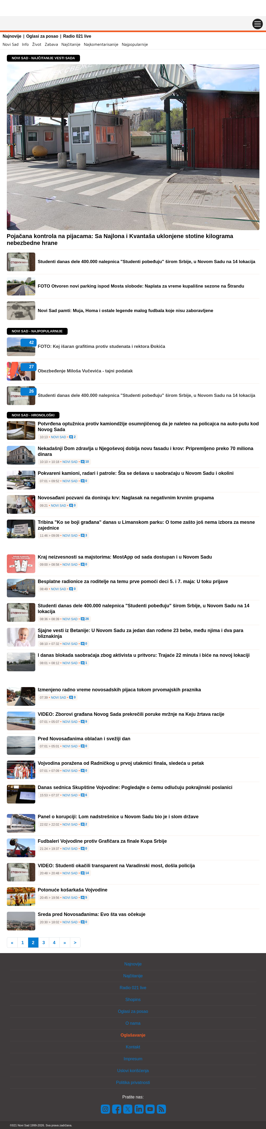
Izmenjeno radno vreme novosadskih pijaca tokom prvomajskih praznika (119, 689)
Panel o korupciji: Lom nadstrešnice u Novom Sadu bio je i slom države (118, 816)
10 (85, 462)
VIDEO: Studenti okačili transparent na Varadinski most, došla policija (116, 865)
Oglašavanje (133, 1035)
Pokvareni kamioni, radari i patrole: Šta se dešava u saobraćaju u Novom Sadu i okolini (136, 473)
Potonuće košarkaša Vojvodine (73, 890)
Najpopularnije (135, 44)
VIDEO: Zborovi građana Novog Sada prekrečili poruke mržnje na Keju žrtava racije (131, 714)
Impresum (133, 1059)
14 (85, 873)
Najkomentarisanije (101, 44)
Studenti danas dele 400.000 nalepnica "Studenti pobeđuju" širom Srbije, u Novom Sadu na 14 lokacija (146, 395)
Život (36, 44)
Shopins (133, 999)
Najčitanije (70, 44)
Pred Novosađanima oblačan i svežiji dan (84, 738)
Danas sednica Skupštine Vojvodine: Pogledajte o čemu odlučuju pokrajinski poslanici (135, 787)
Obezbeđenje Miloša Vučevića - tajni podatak (85, 370)
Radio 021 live (77, 36)
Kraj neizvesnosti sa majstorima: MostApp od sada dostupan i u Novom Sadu (125, 557)
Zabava (51, 44)
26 (85, 619)
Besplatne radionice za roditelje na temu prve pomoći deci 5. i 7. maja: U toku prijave (133, 581)
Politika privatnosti (133, 1082)
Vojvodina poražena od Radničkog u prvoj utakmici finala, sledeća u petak (121, 763)
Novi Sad (10, 44)
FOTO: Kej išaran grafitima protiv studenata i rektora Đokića (101, 346)
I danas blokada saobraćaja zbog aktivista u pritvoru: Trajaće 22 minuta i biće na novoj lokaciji (144, 655)
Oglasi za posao (42, 36)
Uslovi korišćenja (133, 1070)
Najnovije (12, 36)
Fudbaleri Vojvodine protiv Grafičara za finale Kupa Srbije (102, 841)
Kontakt (133, 1047)
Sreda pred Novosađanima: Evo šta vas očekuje (91, 914)
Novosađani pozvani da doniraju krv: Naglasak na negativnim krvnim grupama (126, 497)
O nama (133, 1023)
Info (25, 44)
